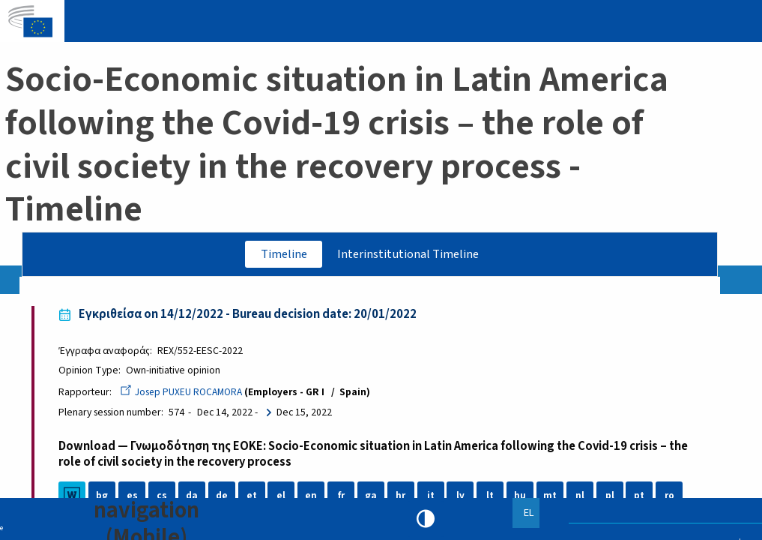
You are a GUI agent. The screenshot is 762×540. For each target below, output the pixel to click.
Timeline (279, 254)
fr (342, 497)
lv (463, 497)
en (313, 497)
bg (104, 497)
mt (552, 497)
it (432, 497)
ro (671, 497)
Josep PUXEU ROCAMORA (184, 393)
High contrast (426, 519)
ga (373, 497)
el (283, 497)
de (223, 497)
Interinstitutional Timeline (411, 254)
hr (403, 497)
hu (522, 497)
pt (641, 497)
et (253, 497)
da (194, 497)
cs (164, 497)
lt (492, 497)
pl (611, 497)
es (133, 497)
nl (581, 497)
